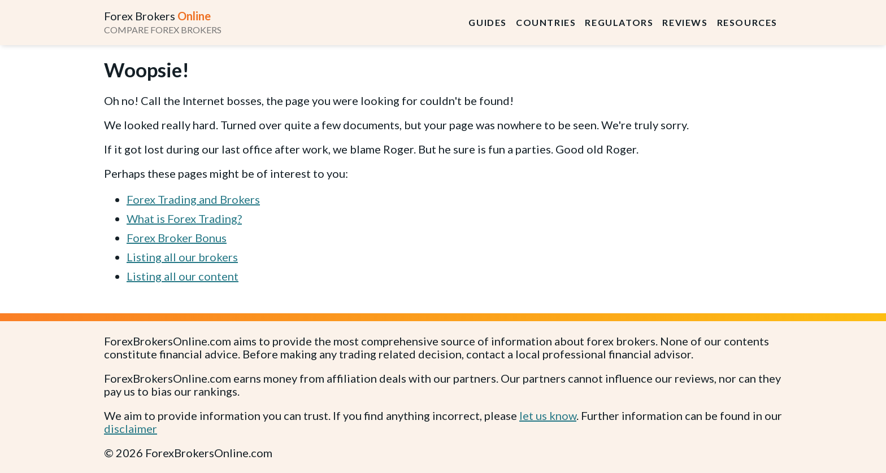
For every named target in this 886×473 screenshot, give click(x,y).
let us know (547, 415)
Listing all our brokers (182, 257)
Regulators (619, 22)
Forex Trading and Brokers (193, 199)
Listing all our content (182, 276)
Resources (747, 22)
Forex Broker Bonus (177, 237)
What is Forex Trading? (184, 218)
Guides (487, 22)
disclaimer (130, 428)
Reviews (684, 22)
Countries (546, 22)
